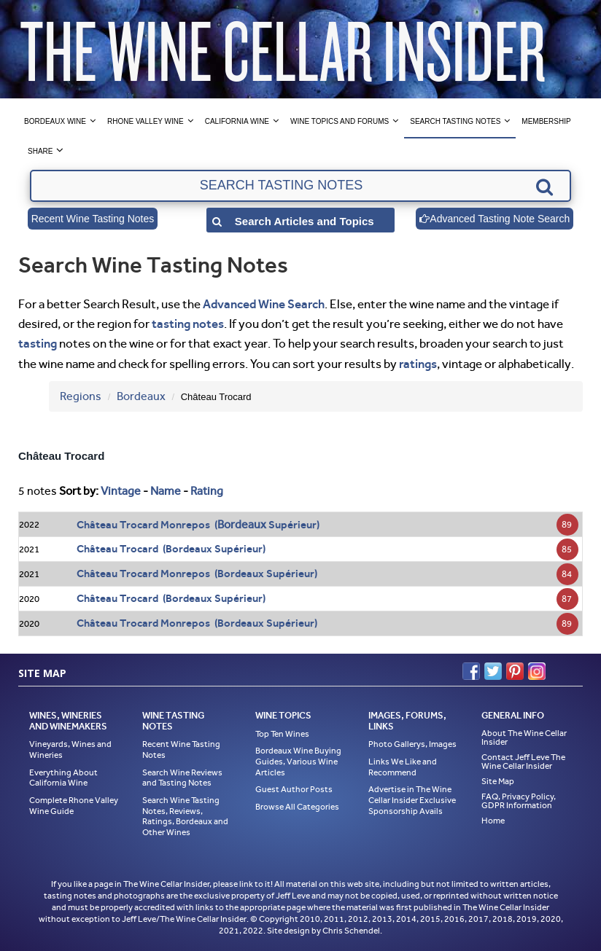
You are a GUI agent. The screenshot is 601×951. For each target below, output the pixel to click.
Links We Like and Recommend (402, 767)
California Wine (237, 121)
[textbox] (300, 186)
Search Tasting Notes (455, 121)
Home (493, 820)
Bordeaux (141, 396)
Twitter (493, 671)
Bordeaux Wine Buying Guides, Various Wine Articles (298, 761)
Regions (80, 396)
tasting (37, 343)
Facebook (471, 671)
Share (40, 151)
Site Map (497, 781)
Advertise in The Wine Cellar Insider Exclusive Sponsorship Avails (412, 799)
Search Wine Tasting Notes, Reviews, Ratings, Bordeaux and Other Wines (185, 816)
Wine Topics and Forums (339, 121)
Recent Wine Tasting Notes (93, 218)
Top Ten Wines (282, 734)
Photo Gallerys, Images (412, 744)
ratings (418, 363)
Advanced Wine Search (264, 304)
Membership (545, 121)
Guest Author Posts (294, 789)
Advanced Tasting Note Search (494, 218)
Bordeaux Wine (55, 121)
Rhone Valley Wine (145, 121)
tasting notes (188, 323)
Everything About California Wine (63, 777)
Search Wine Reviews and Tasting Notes (182, 777)
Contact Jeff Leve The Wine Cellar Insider (523, 761)
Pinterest (515, 671)
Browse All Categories (297, 807)
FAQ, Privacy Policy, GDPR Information (518, 800)
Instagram (537, 671)
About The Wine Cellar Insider (524, 737)
